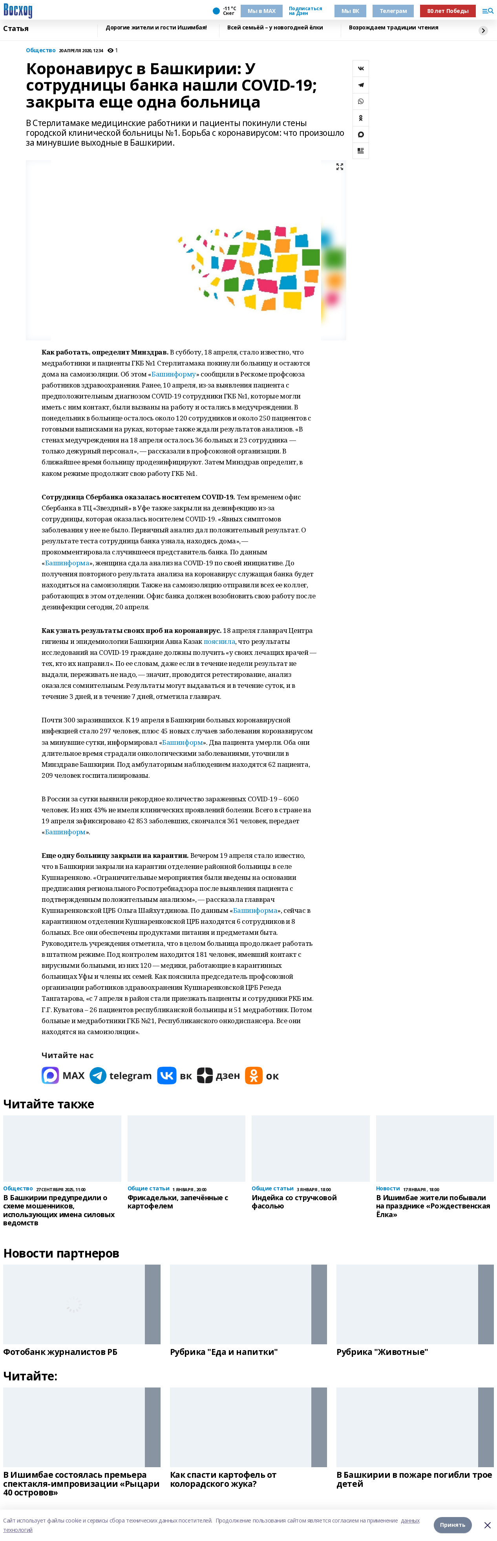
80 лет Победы (448, 11)
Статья (15, 28)
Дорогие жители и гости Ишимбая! (156, 27)
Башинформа (67, 562)
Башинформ (182, 742)
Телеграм (393, 11)
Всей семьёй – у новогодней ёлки (275, 27)
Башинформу (174, 373)
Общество (41, 50)
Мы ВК (350, 11)
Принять (453, 1525)
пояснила (220, 641)
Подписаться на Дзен (305, 11)
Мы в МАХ (262, 11)
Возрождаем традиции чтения (393, 27)
